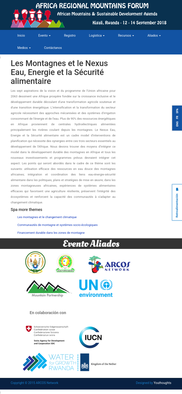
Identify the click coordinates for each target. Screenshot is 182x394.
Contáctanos (53, 48)
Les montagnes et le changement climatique (47, 217)
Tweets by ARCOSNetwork (144, 61)
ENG (177, 123)
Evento (44, 35)
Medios (24, 48)
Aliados (154, 35)
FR (177, 117)
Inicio (21, 35)
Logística (97, 35)
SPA (177, 110)
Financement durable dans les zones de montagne (51, 232)
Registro (70, 35)
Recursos (126, 35)
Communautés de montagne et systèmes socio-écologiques (57, 225)
